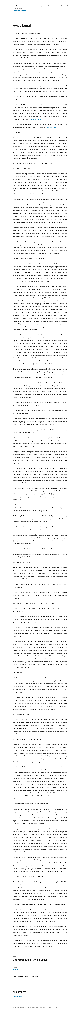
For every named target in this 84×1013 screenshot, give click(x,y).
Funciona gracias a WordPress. (50, 1007)
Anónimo (15, 969)
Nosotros (16, 11)
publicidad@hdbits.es (37, 119)
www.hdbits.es (52, 127)
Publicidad (25, 11)
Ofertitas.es (18, 997)
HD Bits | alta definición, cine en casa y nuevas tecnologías (35, 6)
